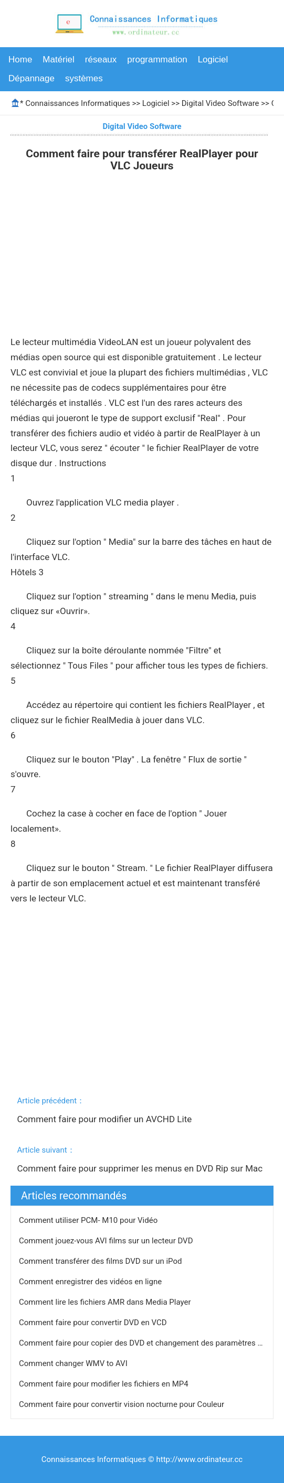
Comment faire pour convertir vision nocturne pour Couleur (122, 1404)
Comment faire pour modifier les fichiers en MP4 (104, 1384)
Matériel (58, 60)
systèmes (84, 78)
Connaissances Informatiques (77, 103)
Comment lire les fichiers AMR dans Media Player (106, 1302)
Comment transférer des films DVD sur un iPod (101, 1261)
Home (20, 60)
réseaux (101, 60)
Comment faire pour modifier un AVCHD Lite (105, 1119)
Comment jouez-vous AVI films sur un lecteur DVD (107, 1240)
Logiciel (213, 60)
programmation (157, 60)
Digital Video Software (220, 103)
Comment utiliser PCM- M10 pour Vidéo (89, 1220)
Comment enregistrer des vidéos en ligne (91, 1281)
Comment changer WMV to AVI (74, 1363)
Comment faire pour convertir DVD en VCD (94, 1322)
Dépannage (31, 78)
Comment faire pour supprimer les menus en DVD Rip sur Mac (141, 1168)
